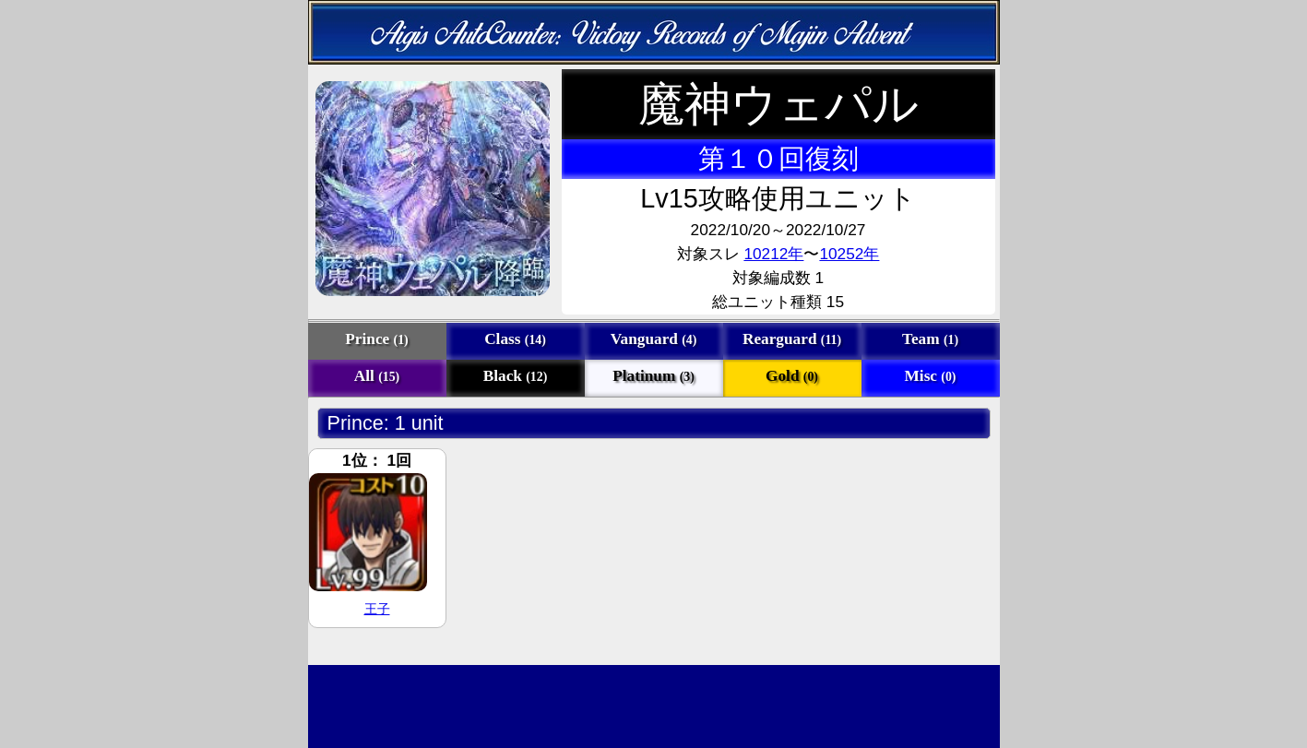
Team (930, 339)
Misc (930, 376)
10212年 (773, 253)
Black (515, 376)
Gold (792, 376)
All (376, 376)
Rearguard (792, 339)
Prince (376, 339)
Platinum (653, 376)
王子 (377, 608)
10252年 (849, 253)
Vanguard (654, 339)
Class (515, 339)
